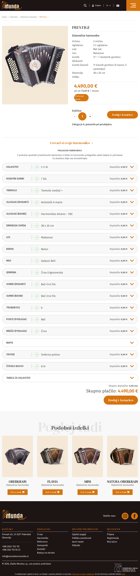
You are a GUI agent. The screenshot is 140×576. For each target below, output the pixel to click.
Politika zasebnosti (81, 538)
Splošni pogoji (79, 534)
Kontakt (41, 549)
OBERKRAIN (17, 481)
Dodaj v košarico (122, 115)
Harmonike (42, 538)
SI (107, 5)
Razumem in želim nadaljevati (83, 574)
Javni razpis (78, 541)
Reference (42, 541)
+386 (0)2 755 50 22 (11, 549)
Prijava (110, 534)
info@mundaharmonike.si (15, 556)
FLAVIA (52, 481)
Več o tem (18, 492)
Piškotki (76, 545)
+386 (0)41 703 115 (10, 546)
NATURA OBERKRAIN (122, 481)
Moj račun (112, 541)
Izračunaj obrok (79, 97)
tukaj (123, 574)
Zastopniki (42, 545)
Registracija (113, 538)
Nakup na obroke (46, 552)
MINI (87, 481)
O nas (40, 534)
